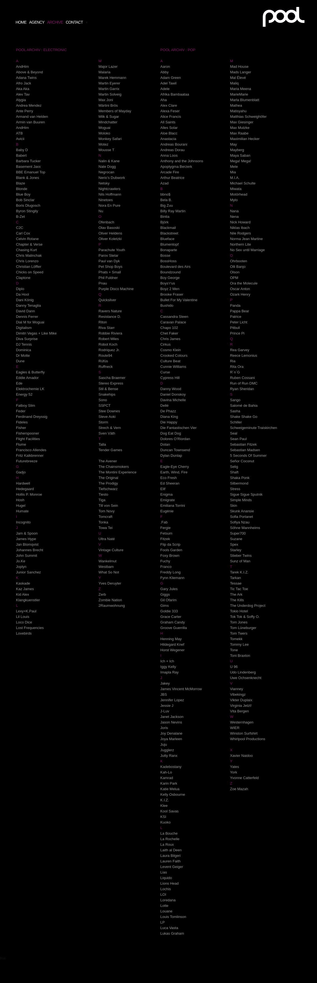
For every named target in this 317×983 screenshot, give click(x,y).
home (21, 22)
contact (74, 22)
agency (36, 22)
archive (55, 22)
